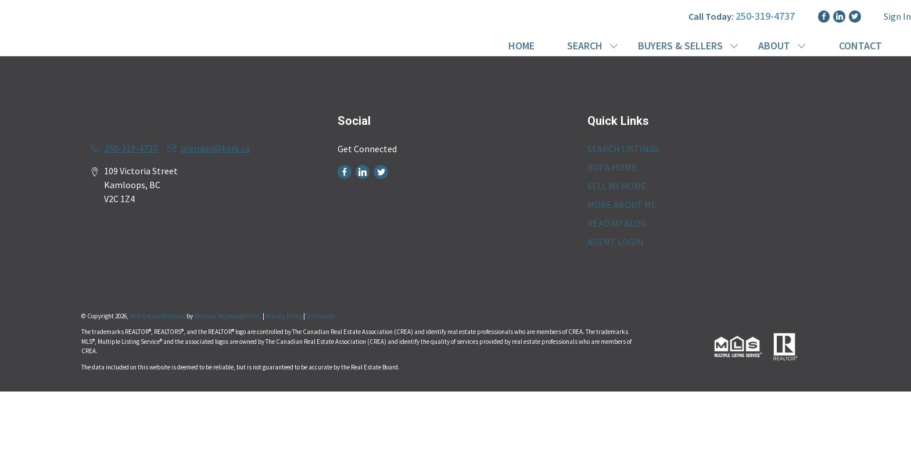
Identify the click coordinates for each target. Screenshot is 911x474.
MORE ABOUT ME (622, 204)
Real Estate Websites (158, 316)
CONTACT (860, 45)
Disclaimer (320, 316)
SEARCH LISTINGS (623, 149)
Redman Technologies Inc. (228, 316)
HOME (521, 45)
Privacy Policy (284, 316)
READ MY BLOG (617, 223)
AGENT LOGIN (615, 241)
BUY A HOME (612, 167)
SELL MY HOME (616, 186)
